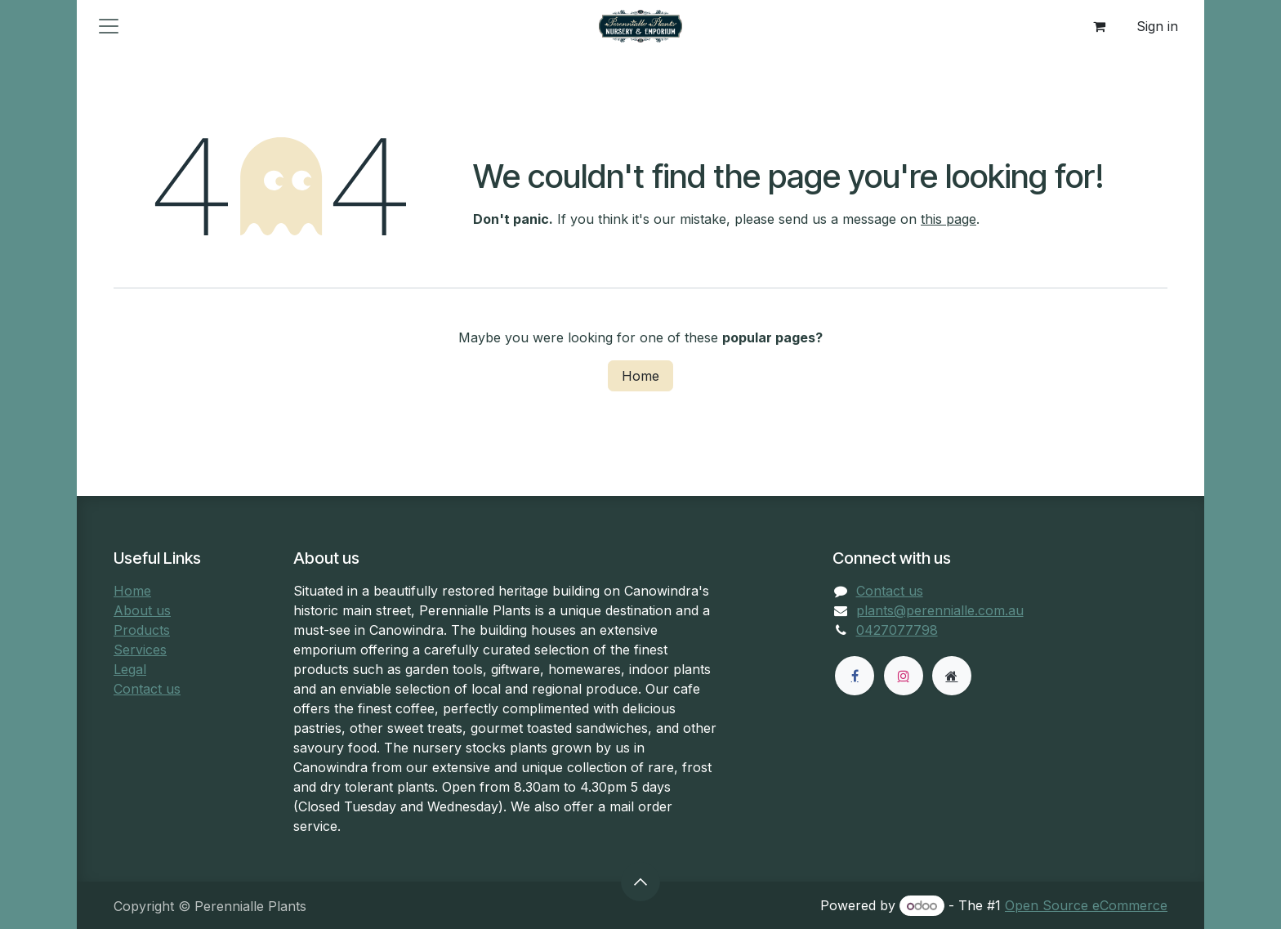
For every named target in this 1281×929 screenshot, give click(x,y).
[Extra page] (951, 675)
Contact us (147, 689)
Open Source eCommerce (1086, 905)
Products (142, 630)
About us (142, 610)
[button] (640, 881)
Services (140, 649)
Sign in (1157, 26)
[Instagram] (903, 675)
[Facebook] (854, 675)
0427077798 (897, 630)
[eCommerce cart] (1099, 26)
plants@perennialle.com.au (940, 610)
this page (948, 219)
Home (640, 376)
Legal (130, 669)
